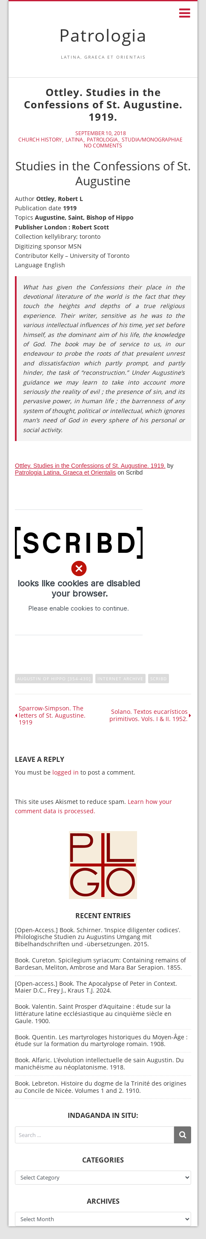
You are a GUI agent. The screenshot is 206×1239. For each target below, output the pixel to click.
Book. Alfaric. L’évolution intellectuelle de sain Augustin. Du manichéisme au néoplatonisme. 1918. (99, 1063)
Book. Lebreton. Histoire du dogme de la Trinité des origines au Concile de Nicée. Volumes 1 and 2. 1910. (100, 1087)
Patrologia (103, 35)
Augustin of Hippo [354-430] (54, 679)
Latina (74, 140)
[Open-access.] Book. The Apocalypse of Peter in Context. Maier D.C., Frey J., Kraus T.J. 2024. (96, 987)
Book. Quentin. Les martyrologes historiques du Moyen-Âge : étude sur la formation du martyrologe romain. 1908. (101, 1040)
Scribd (158, 679)
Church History (40, 140)
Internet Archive (120, 679)
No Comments (103, 146)
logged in (65, 772)
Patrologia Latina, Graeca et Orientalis (65, 472)
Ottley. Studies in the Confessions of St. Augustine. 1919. (90, 465)
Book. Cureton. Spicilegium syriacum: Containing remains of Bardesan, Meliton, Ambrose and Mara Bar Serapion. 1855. (100, 963)
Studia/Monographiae (152, 140)
